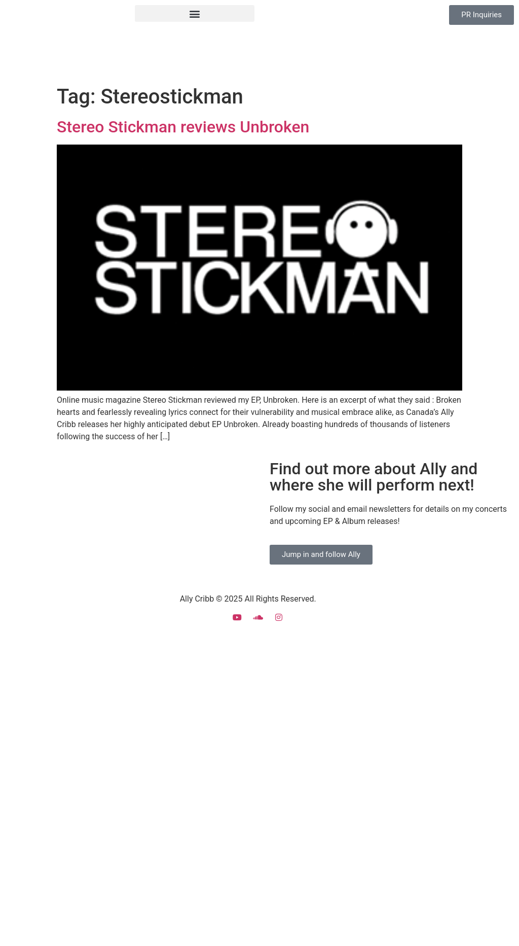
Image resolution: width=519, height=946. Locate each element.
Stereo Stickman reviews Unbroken (183, 126)
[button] (194, 13)
